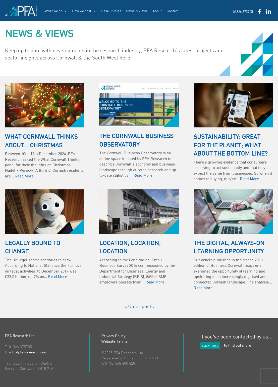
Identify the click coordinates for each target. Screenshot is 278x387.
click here (210, 346)
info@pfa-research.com (28, 352)
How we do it (84, 11)
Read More (24, 176)
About (157, 11)
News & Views (137, 11)
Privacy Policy (113, 336)
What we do (56, 11)
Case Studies (111, 11)
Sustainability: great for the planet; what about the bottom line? (231, 145)
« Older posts (139, 306)
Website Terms (114, 342)
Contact (173, 11)
